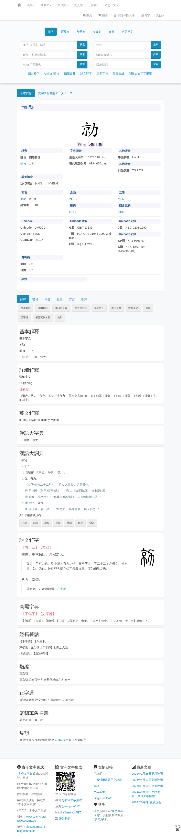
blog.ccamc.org (35, 826)
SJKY (72, 212)
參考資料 (100, 819)
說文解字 (86, 73)
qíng (23, 163)
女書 (95, 5)
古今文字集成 (26, 773)
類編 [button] (148, 307)
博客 (145, 15)
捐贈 (103, 15)
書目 (35, 299)
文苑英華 (99, 792)
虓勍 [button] (69, 522)
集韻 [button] (59, 317)
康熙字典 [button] (116, 307)
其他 (160, 15)
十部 (63, 589)
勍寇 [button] (35, 522)
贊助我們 (64, 818)
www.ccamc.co (26, 820)
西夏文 (46, 5)
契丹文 (62, 5)
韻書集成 (118, 73)
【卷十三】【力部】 (37, 547)
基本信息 (26, 93)
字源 (47, 299)
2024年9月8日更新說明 (146, 802)
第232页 (63, 740)
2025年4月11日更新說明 (147, 779)
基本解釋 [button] (26, 307)
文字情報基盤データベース (55, 93)
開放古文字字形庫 (140, 73)
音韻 (60, 299)
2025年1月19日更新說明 (147, 786)
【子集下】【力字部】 (38, 614)
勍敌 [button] (46, 522)
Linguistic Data (103, 798)
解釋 (23, 299)
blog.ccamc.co (26, 830)
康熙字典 (102, 73)
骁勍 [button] (91, 522)
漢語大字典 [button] (61, 307)
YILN (121, 199)
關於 (87, 15)
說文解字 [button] (99, 307)
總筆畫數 (69, 73)
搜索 (82, 44)
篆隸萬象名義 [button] (42, 317)
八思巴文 (111, 5)
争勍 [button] (24, 522)
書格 (96, 786)
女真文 (79, 5)
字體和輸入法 (124, 15)
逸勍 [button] (80, 522)
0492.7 (122, 212)
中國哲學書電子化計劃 (108, 779)
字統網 (98, 773)
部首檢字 (34, 73)
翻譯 (84, 299)
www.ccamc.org (36, 816)
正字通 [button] (24, 317)
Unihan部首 (51, 73)
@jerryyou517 (70, 806)
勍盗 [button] (58, 522)
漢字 (31, 5)
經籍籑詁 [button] (133, 307)
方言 (72, 299)
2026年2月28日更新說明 (147, 773)
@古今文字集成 (72, 800)
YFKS (73, 199)
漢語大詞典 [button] (81, 307)
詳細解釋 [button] (43, 307)
